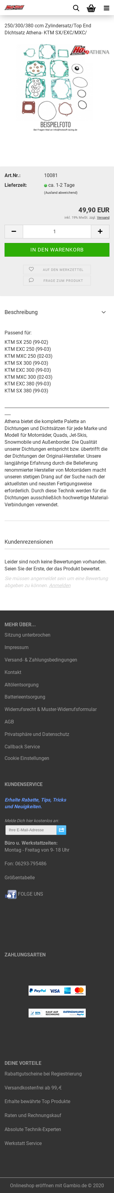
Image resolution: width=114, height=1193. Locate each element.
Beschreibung (21, 312)
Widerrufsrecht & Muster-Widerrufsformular (51, 709)
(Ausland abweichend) (61, 193)
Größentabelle (20, 877)
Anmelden (60, 585)
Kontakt (13, 672)
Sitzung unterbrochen (27, 635)
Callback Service (22, 747)
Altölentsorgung (22, 685)
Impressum (17, 647)
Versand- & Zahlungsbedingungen (41, 660)
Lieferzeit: (16, 185)
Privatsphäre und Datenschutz (37, 734)
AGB (9, 722)
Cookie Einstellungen (27, 758)
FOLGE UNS (24, 894)
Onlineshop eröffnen (32, 1185)
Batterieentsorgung (25, 697)
